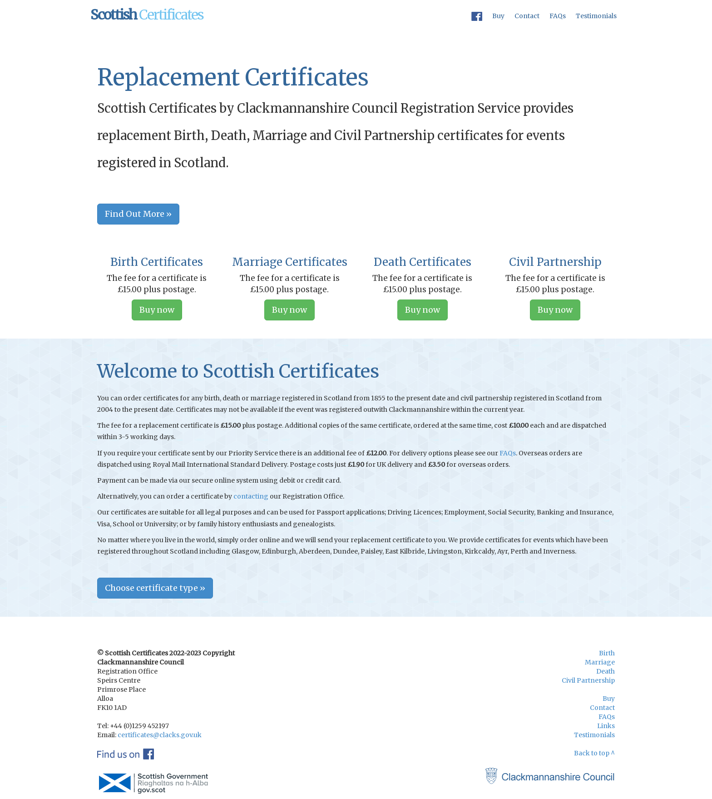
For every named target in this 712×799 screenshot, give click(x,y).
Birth (607, 653)
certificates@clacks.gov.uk (160, 735)
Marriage (600, 662)
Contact (526, 16)
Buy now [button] (156, 310)
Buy (498, 16)
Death (605, 671)
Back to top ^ (594, 753)
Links (606, 726)
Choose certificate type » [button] (155, 588)
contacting (250, 496)
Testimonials (596, 16)
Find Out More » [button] (138, 214)
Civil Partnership (588, 680)
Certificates (146, 14)
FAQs (557, 16)
